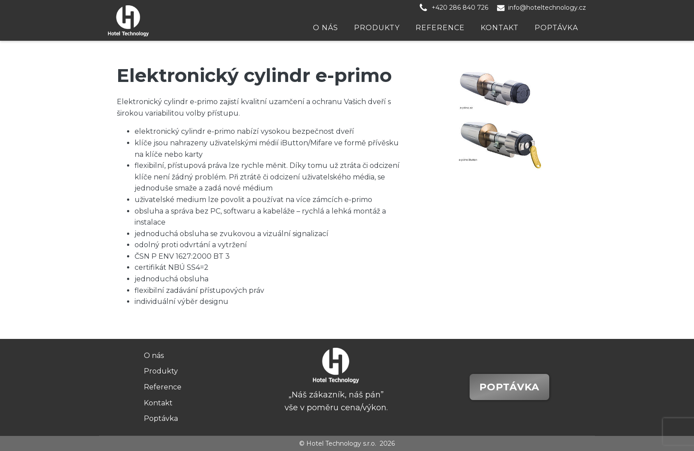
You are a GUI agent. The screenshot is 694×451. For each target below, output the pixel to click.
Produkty (377, 27)
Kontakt (500, 27)
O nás (325, 27)
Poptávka (556, 27)
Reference (440, 27)
